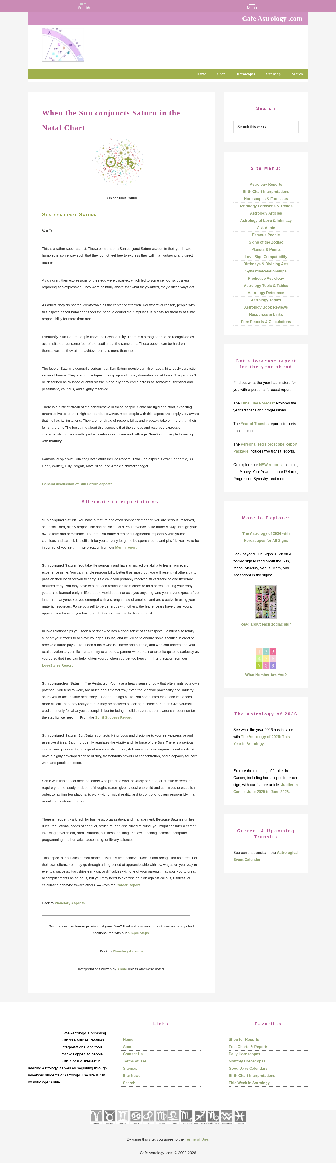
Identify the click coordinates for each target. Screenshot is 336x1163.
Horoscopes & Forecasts (266, 199)
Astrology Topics (266, 300)
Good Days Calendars (248, 1068)
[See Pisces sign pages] (240, 1126)
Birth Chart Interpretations (266, 192)
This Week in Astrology (249, 1083)
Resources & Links (266, 315)
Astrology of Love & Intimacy (266, 221)
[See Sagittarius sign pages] (200, 1126)
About (128, 1047)
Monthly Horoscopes (247, 1061)
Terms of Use (134, 1061)
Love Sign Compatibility (266, 257)
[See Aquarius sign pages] (226, 1126)
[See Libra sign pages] (173, 1126)
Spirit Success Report (113, 717)
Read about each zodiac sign (266, 624)
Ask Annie (266, 228)
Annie (122, 969)
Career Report (128, 885)
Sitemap (130, 1068)
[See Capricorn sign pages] (213, 1126)
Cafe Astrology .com (77, 43)
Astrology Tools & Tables (266, 286)
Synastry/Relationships (266, 271)
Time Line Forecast (258, 403)
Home (128, 1039)
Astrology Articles (266, 213)
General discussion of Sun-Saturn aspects (77, 484)
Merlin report (126, 547)
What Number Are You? (266, 675)
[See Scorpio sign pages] (186, 1126)
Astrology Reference (266, 293)
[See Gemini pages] (122, 1126)
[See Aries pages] (96, 1126)
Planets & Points (266, 249)
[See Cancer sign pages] (136, 1126)
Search (129, 1083)
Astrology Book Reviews (266, 307)
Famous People (266, 235)
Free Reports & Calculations (266, 322)
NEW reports (270, 465)
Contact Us (133, 1054)
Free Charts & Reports (248, 1047)
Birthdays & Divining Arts (265, 264)
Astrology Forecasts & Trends (266, 206)
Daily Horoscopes (244, 1054)
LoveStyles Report (57, 665)
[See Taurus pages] (109, 1126)
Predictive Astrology (266, 278)
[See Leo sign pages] (148, 1126)
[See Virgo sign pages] (162, 1126)
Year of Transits (255, 424)
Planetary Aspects (70, 903)
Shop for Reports (244, 1039)
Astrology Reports (266, 184)
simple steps (138, 933)
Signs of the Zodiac (266, 242)
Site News (132, 1076)
